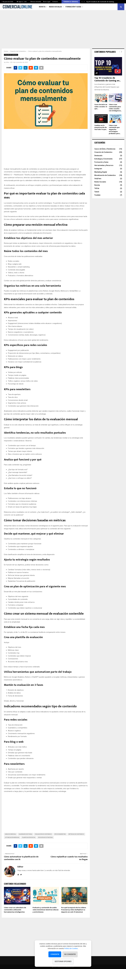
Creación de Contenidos (11, 54)
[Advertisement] (63, 28)
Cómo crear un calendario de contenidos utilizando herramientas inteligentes (15, 909)
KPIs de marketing (60, 834)
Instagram (98, 169)
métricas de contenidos (76, 834)
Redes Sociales (55, 7)
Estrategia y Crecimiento (103, 159)
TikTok (96, 188)
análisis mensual (10, 834)
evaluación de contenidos (43, 834)
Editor (7, 62)
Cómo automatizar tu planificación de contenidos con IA (21, 858)
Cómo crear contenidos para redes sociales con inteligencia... (115, 107)
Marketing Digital (100, 172)
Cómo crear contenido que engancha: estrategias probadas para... (115, 129)
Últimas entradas (35, 1)
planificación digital (28, 837)
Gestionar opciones (63, 961)
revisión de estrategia (45, 837)
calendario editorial (25, 834)
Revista (42, 7)
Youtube (97, 195)
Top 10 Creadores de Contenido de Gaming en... (107, 79)
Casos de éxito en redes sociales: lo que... (100, 106)
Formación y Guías (73, 7)
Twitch (96, 192)
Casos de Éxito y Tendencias (104, 149)
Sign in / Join (22, 1)
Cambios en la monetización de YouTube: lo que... (100, 127)
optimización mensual (12, 837)
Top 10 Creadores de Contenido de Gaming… (100, 2)
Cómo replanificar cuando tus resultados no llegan (69, 858)
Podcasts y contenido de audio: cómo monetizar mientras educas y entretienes (45, 909)
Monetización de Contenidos (105, 175)
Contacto (55, 1)
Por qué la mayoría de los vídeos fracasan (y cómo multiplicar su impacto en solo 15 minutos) (73, 909)
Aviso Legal (46, 1)
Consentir (54, 954)
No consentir (70, 954)
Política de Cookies (71, 948)
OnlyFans (97, 178)
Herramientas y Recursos (103, 165)
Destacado (98, 155)
